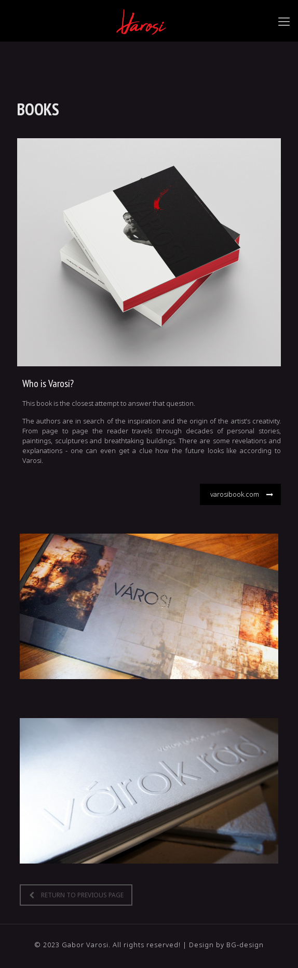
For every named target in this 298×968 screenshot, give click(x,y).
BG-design (245, 944)
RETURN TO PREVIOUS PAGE (76, 895)
